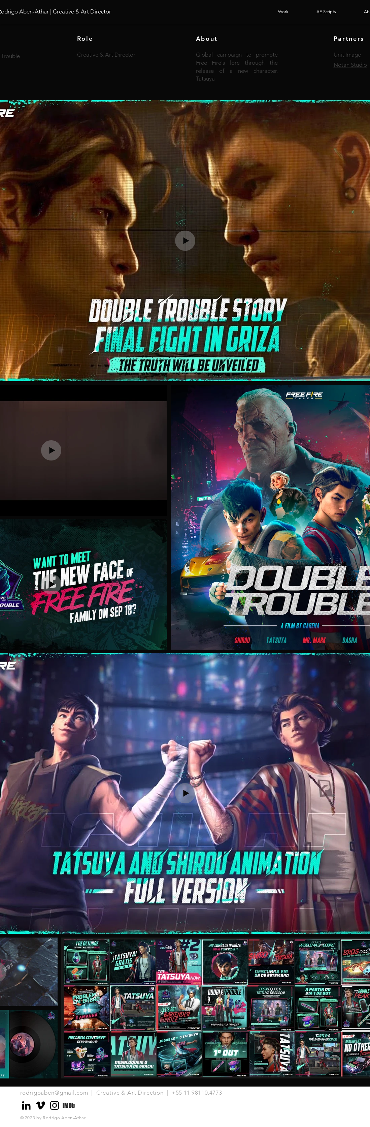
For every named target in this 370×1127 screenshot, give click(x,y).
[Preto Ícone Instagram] (54, 1105)
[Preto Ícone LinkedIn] (26, 1105)
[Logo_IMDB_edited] (69, 1105)
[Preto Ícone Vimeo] (40, 1105)
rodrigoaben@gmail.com (54, 1092)
